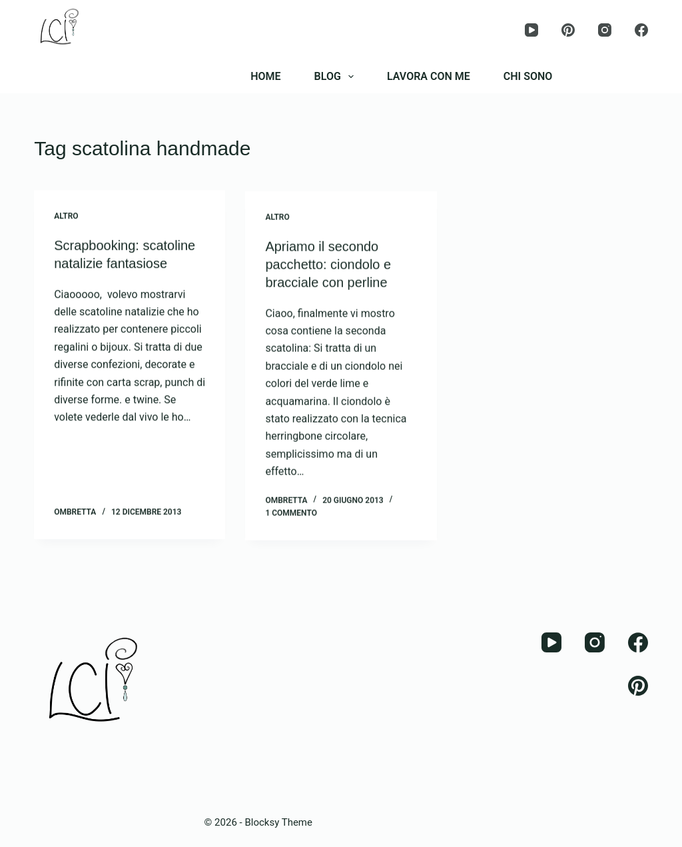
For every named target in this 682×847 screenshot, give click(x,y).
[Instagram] (604, 30)
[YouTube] (531, 30)
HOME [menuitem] (265, 76)
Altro (66, 216)
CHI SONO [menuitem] (528, 76)
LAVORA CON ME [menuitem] (428, 76)
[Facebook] (641, 30)
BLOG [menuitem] (336, 77)
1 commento (291, 513)
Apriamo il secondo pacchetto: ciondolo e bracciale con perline (328, 266)
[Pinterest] (568, 30)
